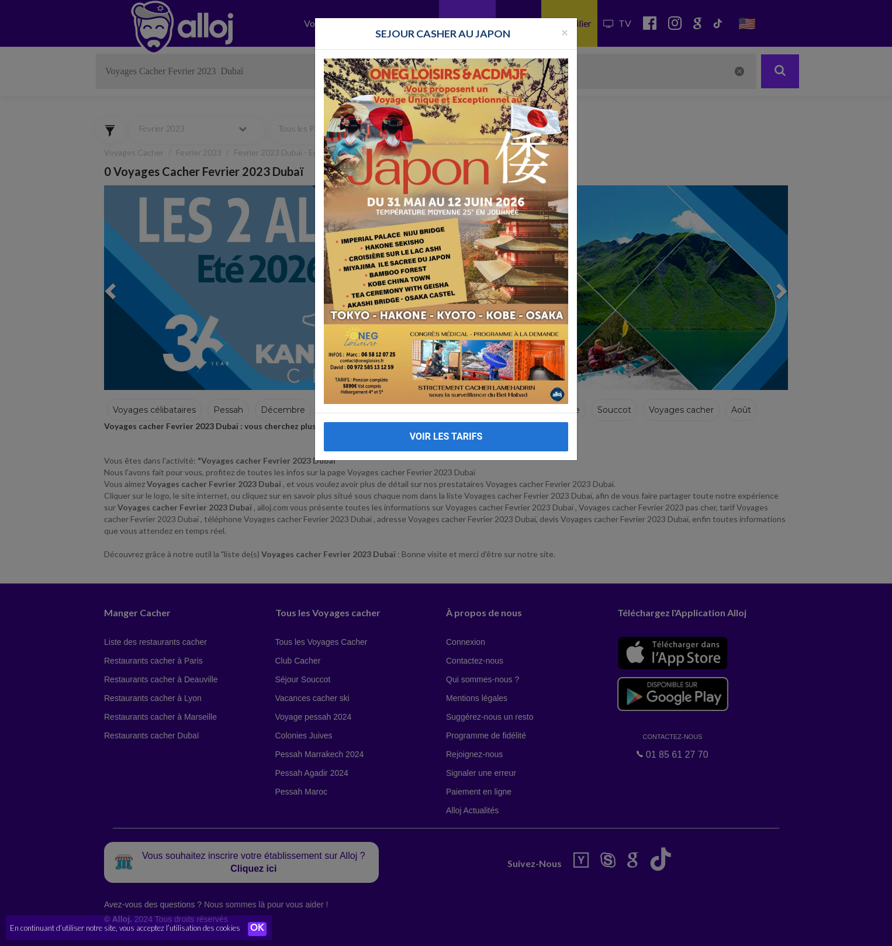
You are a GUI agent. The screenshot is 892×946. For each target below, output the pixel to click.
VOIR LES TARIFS (446, 414)
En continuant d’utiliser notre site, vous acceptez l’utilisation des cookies (125, 928)
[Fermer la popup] (564, 9)
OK (257, 929)
